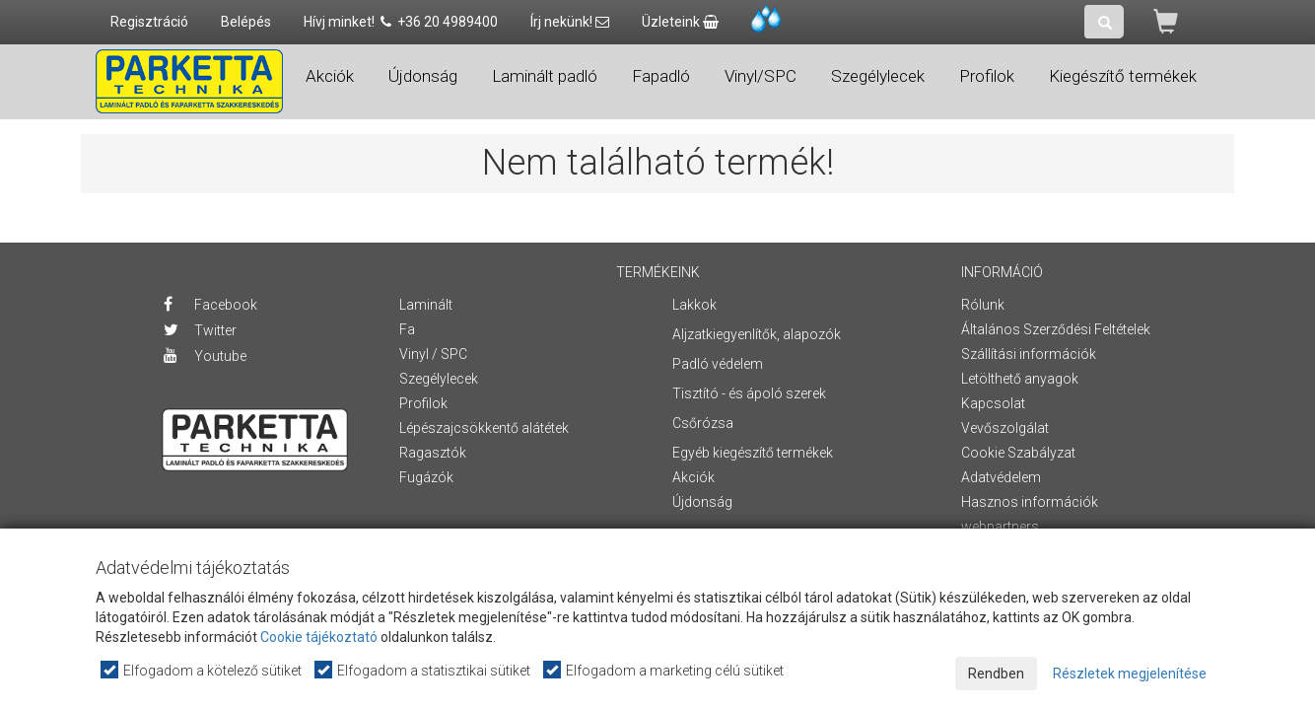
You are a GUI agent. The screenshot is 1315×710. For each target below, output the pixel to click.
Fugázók (426, 477)
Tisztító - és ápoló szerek (749, 393)
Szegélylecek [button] (878, 76)
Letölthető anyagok (1019, 379)
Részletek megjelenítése (1130, 673)
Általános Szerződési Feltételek (1055, 329)
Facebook (210, 305)
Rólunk (982, 305)
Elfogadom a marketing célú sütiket (664, 670)
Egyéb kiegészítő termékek (752, 453)
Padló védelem (717, 364)
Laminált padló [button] (544, 76)
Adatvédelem (1001, 477)
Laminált (425, 305)
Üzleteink (680, 22)
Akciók (330, 76)
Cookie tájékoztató (319, 637)
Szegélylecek (438, 379)
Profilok (423, 403)
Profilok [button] (986, 76)
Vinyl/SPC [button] (760, 76)
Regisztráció (149, 22)
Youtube (205, 356)
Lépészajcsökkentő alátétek (484, 428)
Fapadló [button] (661, 76)
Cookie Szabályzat (1018, 453)
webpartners (1000, 526)
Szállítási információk (1028, 354)
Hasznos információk (1029, 502)
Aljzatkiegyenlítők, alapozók (756, 334)
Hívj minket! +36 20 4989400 (401, 22)
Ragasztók (432, 453)
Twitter (200, 330)
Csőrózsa (702, 423)
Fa (407, 329)
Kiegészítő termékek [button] (1123, 76)
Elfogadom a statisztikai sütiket (423, 670)
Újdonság (422, 76)
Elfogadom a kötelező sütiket (202, 670)
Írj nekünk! (569, 22)
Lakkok (694, 305)
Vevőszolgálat (1005, 428)
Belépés (246, 22)
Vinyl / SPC (433, 354)
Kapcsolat (993, 403)
